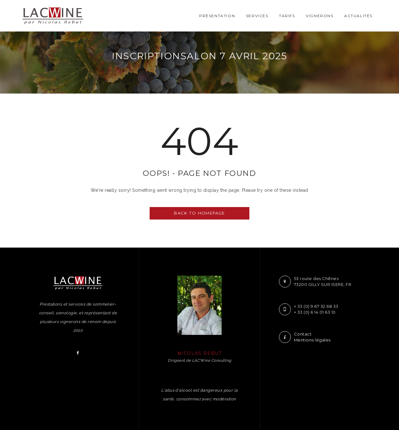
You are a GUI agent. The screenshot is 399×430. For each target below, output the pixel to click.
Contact (302, 333)
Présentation (217, 15)
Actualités (358, 15)
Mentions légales (312, 339)
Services (257, 15)
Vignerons (319, 15)
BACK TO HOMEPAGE (199, 212)
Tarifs (287, 15)
